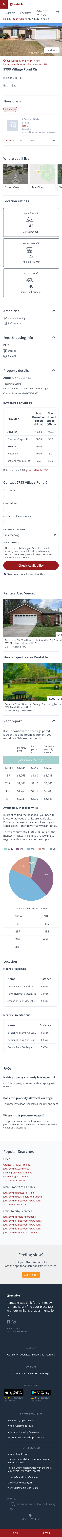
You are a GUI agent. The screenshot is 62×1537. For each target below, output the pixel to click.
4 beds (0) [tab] (10, 109)
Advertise (32, 1373)
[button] (31, 31)
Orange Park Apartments (16, 1164)
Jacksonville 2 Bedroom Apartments (22, 1224)
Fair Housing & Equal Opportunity (25, 1437)
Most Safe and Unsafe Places (22, 1477)
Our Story (12, 1354)
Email (46, 1533)
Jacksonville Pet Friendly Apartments (22, 1196)
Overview (25, 1354)
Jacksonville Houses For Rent (18, 1192)
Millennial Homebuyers (19, 1482)
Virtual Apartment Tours (20, 1425)
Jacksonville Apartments (16, 1168)
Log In (57, 12)
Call (15, 1533)
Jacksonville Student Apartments (20, 1232)
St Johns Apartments (14, 1180)
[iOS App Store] (14, 1395)
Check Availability (31, 565)
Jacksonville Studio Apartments (20, 1216)
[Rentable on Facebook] (9, 1322)
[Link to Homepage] (16, 4)
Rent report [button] (29, 721)
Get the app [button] (31, 1275)
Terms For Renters (35, 1504)
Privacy (51, 1504)
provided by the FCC (37, 470)
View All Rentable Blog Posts (22, 1487)
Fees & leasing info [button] (29, 337)
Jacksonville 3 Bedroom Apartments (22, 1228)
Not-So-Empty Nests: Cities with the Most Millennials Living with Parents (29, 1469)
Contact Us (19, 1373)
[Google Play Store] (41, 1395)
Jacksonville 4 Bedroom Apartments (22, 1200)
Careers (10, 13)
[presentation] (56, 623)
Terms (20, 1504)
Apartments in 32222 (14, 1204)
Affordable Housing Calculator (23, 1432)
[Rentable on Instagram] (14, 1322)
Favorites (26, 13)
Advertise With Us (42, 12)
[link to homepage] (31, 1295)
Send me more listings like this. (26, 574)
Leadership (38, 1354)
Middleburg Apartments (16, 1176)
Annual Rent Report (17, 1454)
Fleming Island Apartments (17, 1172)
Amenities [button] (29, 311)
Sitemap (44, 1373)
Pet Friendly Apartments (20, 1420)
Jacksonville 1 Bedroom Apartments (22, 1220)
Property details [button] (29, 370)
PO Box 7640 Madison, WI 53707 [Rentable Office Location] (17, 1330)
